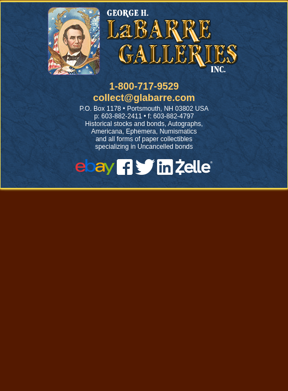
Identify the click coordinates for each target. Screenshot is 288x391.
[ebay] (95, 171)
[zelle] (194, 171)
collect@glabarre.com (144, 97)
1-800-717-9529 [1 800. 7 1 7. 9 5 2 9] (144, 86)
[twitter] (145, 171)
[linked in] (165, 171)
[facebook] (125, 171)
